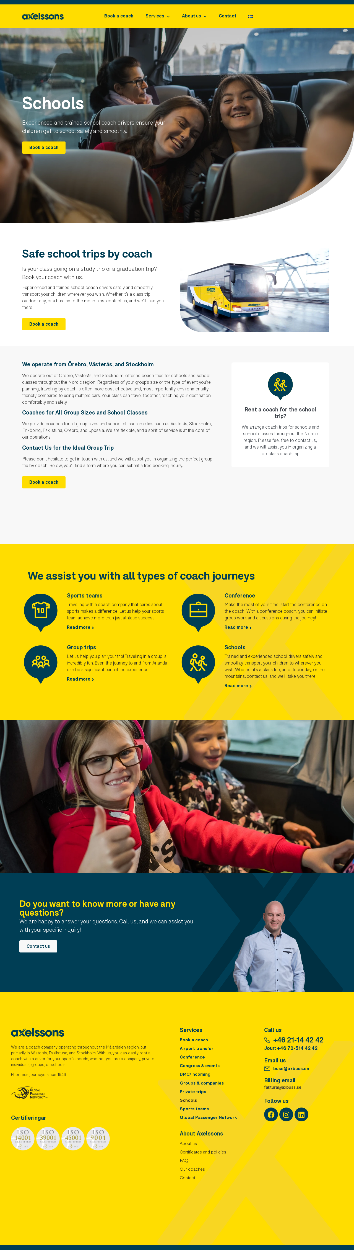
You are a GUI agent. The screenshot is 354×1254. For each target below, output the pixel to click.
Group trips (81, 648)
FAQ (184, 1165)
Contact (227, 16)
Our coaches (192, 1173)
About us (194, 16)
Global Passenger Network (209, 1120)
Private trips (193, 1094)
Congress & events (200, 1067)
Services (157, 16)
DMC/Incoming (195, 1076)
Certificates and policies (203, 1156)
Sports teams (85, 596)
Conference (240, 596)
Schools (235, 648)
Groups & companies (202, 1085)
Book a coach (118, 16)
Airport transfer (197, 1049)
